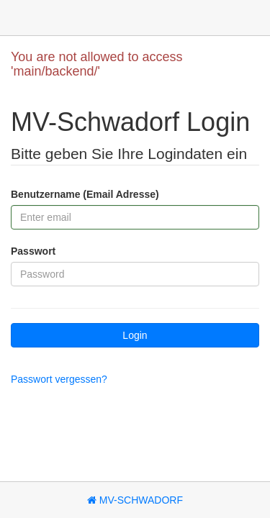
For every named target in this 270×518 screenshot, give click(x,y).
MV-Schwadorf (135, 500)
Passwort (33, 251)
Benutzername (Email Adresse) (85, 194)
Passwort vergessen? (59, 379)
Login (134, 335)
